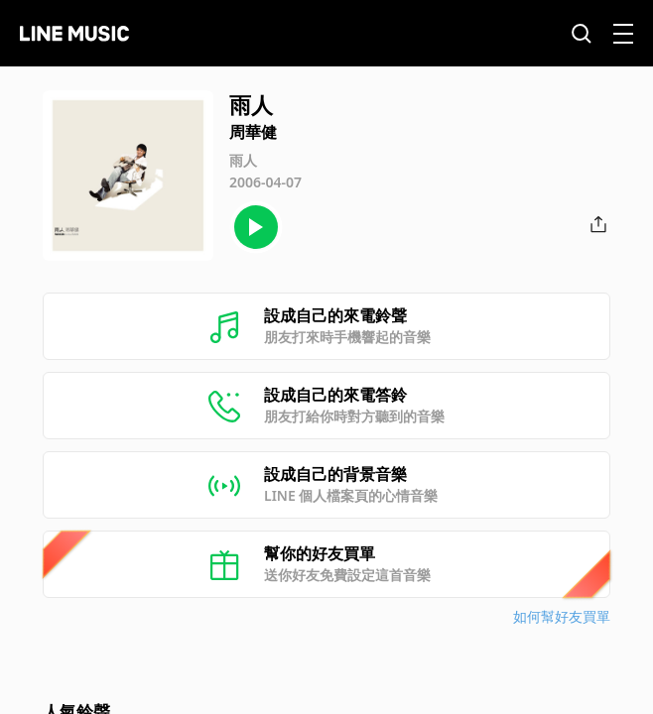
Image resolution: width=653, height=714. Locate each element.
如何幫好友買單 (561, 616)
